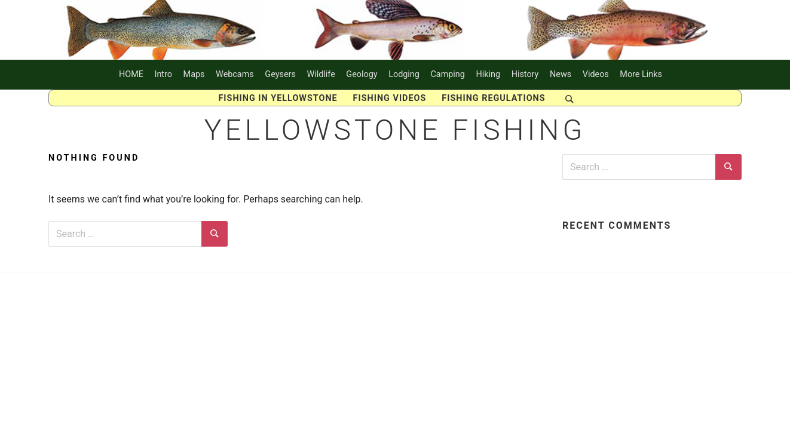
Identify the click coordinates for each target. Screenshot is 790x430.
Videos (596, 74)
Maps (194, 74)
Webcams (235, 74)
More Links (641, 74)
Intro (164, 74)
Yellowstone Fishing (395, 130)
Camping (447, 74)
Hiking (488, 74)
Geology (361, 74)
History (525, 74)
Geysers (280, 74)
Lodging (404, 74)
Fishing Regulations (493, 98)
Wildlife (321, 74)
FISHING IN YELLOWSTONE (277, 98)
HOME (131, 74)
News (560, 74)
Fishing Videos (390, 98)
